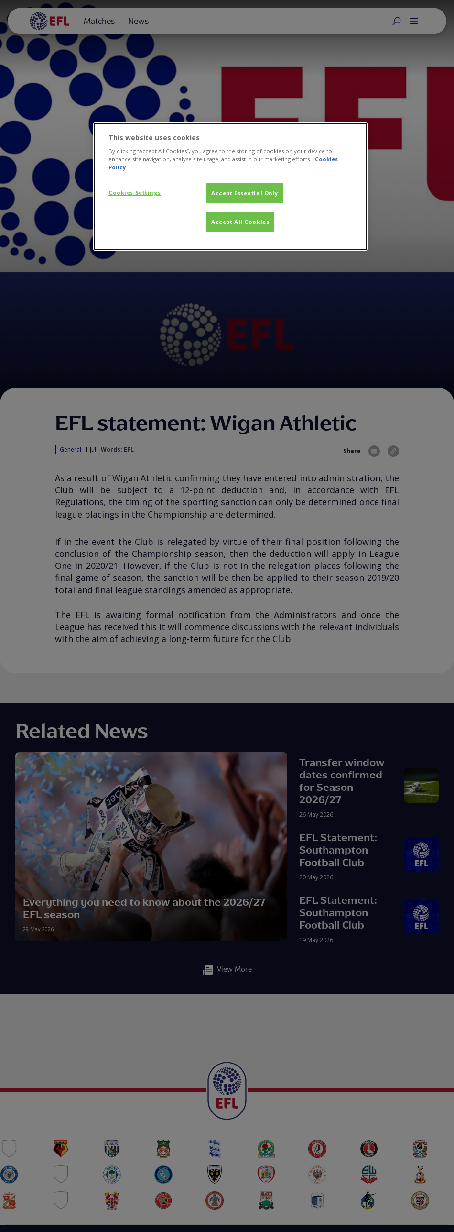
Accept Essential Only (244, 193)
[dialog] (230, 186)
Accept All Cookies (240, 221)
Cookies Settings (134, 192)
